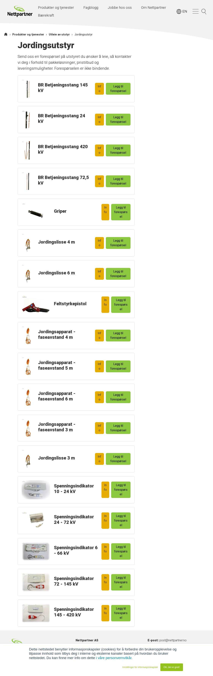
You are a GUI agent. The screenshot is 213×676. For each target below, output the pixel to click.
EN (184, 11)
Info (99, 88)
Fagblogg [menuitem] (90, 7)
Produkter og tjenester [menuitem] (56, 7)
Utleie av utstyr (59, 34)
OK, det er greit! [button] (172, 667)
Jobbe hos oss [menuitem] (120, 7)
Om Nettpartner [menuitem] (153, 7)
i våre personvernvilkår (113, 658)
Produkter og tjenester (28, 34)
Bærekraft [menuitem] (46, 15)
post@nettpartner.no (173, 640)
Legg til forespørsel (118, 88)
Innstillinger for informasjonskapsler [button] (140, 667)
